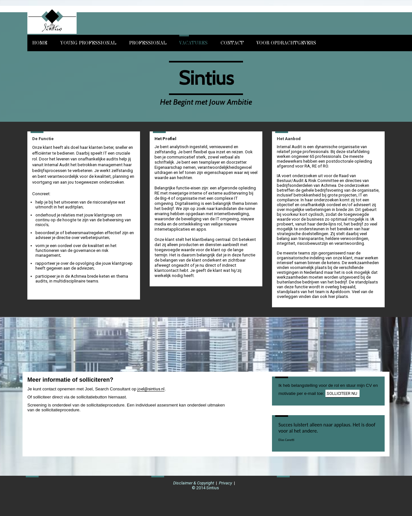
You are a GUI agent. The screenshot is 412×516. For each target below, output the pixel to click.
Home (39, 43)
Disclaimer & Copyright (193, 483)
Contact (232, 43)
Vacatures (193, 43)
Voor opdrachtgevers (286, 43)
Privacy (225, 483)
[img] (99, 20)
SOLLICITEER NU (342, 393)
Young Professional (88, 43)
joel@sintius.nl (150, 389)
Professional (147, 43)
